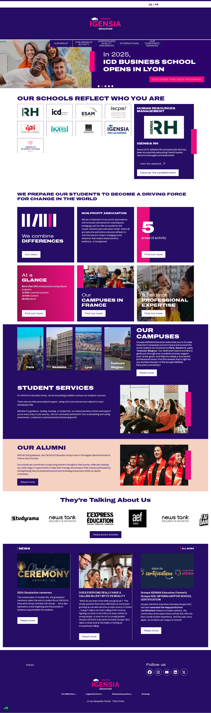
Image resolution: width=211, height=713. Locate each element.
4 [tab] (109, 86)
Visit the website (150, 164)
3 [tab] (105, 86)
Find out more (153, 254)
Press (30, 665)
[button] (6, 708)
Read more (146, 373)
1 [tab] (99, 86)
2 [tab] (102, 86)
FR (156, 4)
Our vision (31, 254)
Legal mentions (93, 694)
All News (188, 548)
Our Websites (68, 694)
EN (150, 4)
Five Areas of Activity (83, 43)
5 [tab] (112, 86)
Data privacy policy (121, 694)
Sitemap (145, 694)
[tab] (30, 111)
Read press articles (105, 534)
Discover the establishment (158, 172)
